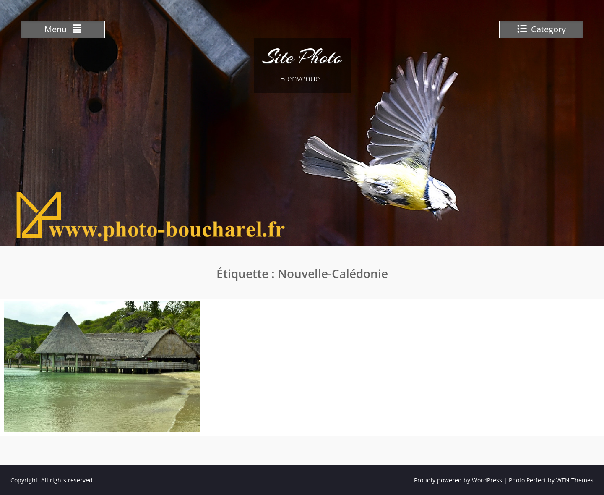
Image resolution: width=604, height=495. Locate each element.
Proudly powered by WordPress (458, 480)
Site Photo (302, 56)
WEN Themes (575, 480)
